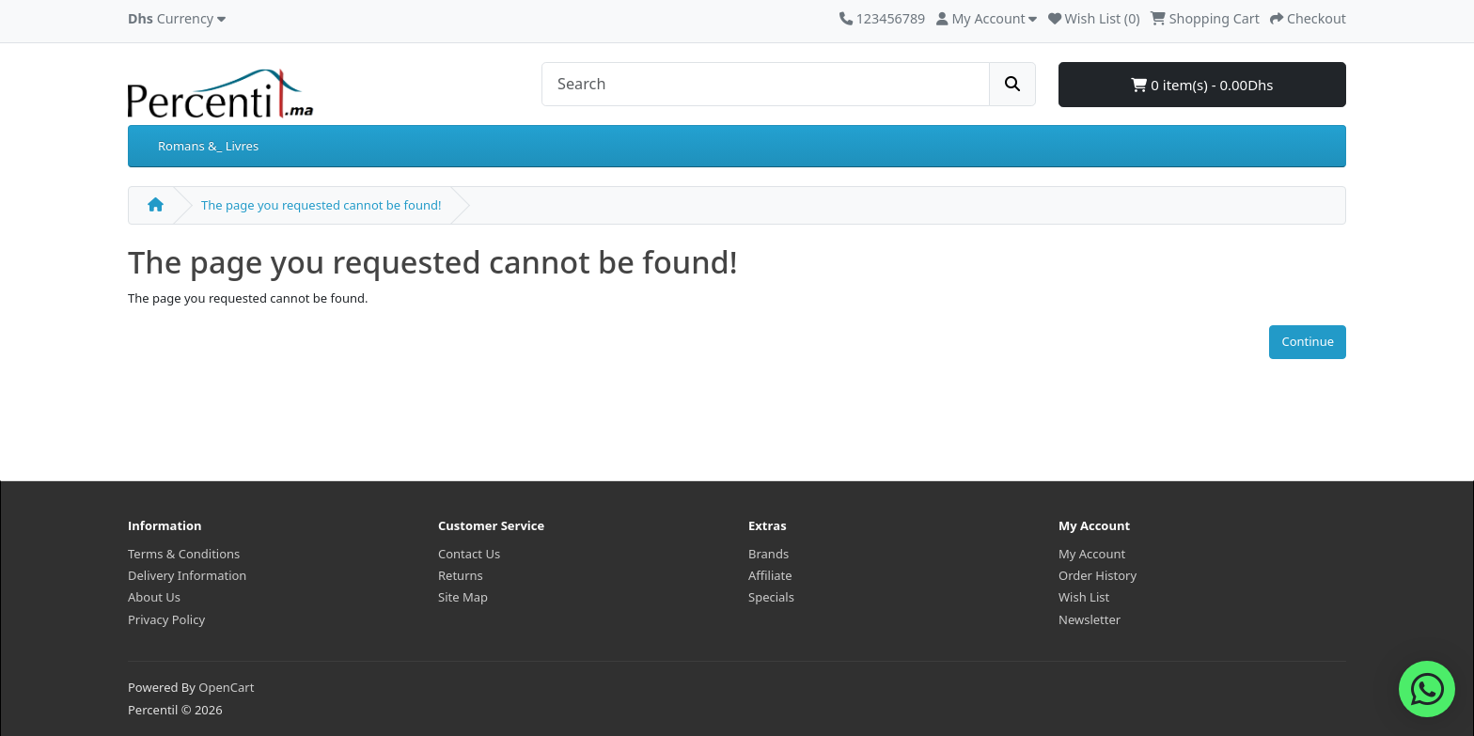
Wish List (1083, 596)
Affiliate (770, 575)
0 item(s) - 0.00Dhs (1202, 84)
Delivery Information (187, 575)
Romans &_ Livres (208, 145)
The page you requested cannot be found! (321, 204)
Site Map (463, 596)
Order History (1097, 575)
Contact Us (469, 553)
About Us (154, 596)
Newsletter (1089, 619)
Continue (1307, 341)
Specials (771, 596)
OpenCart (226, 687)
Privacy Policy (166, 619)
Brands (768, 553)
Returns (460, 575)
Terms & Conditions (184, 553)
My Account (1091, 553)
